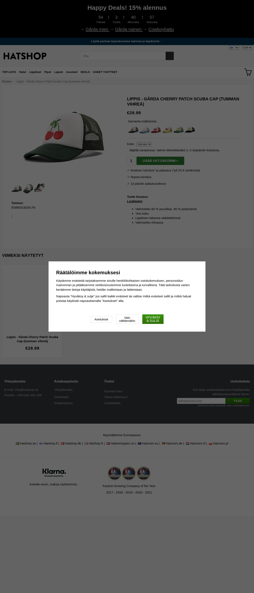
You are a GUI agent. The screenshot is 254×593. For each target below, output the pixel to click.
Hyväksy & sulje (153, 319)
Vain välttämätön (127, 319)
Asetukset (101, 319)
